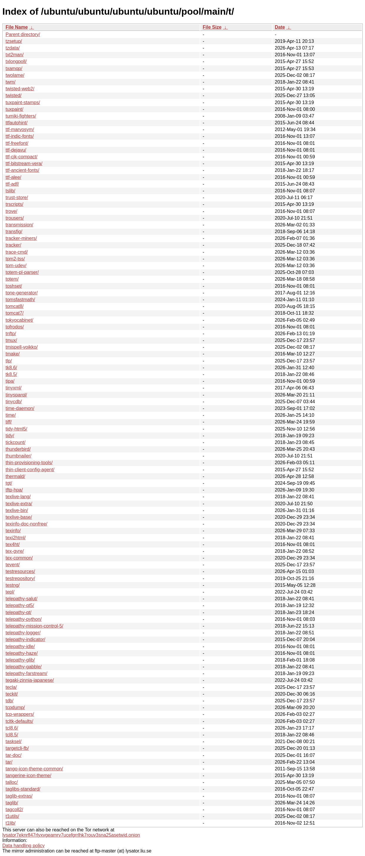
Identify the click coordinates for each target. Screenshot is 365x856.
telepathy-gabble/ (24, 666)
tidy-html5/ (16, 428)
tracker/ (13, 245)
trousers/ (15, 218)
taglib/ (12, 802)
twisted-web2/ (20, 88)
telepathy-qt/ (18, 612)
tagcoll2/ (14, 809)
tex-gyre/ (15, 551)
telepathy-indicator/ (25, 639)
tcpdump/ (15, 707)
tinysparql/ (16, 394)
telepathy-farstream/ (26, 673)
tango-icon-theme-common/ (34, 768)
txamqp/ (14, 68)
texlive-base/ (19, 517)
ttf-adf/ (12, 184)
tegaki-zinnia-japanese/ (30, 680)
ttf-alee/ (13, 177)
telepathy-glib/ (20, 659)
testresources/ (20, 571)
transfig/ (14, 231)
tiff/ (9, 421)
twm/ (11, 81)
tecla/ (11, 687)
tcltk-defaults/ (19, 721)
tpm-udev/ (16, 265)
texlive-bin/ (17, 510)
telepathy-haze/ (22, 653)
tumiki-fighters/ (21, 115)
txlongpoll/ (16, 61)
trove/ (11, 211)
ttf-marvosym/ (20, 129)
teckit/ (12, 693)
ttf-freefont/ (17, 143)
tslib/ (10, 190)
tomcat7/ (14, 313)
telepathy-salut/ (22, 598)
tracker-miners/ (21, 238)
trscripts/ (14, 204)
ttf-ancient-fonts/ (22, 170)
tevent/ (13, 564)
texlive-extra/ (19, 503)
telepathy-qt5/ (20, 605)
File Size (212, 27)
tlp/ (9, 360)
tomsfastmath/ (20, 299)
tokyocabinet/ (19, 320)
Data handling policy (23, 845)
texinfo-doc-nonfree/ (26, 523)
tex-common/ (19, 557)
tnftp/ (11, 333)
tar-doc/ (13, 755)
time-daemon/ (20, 408)
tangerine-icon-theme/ (28, 775)
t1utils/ (12, 816)
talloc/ (12, 782)
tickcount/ (16, 442)
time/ (11, 415)
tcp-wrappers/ (20, 714)
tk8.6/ (11, 367)
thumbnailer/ (18, 455)
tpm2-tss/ (15, 258)
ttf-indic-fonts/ (20, 136)
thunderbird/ (18, 449)
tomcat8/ (14, 306)
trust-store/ (17, 197)
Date (280, 27)
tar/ (9, 762)
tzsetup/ (14, 41)
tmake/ (13, 353)
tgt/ (9, 483)
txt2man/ (14, 54)
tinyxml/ (13, 387)
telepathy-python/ (24, 619)
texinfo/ (13, 530)
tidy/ (10, 435)
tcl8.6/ (12, 728)
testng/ (13, 585)
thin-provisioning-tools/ (29, 462)
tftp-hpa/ (14, 489)
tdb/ (10, 700)
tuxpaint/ (14, 109)
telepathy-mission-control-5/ (34, 625)
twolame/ (15, 75)
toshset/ (14, 286)
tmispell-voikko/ (22, 347)
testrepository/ (20, 578)
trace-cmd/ (17, 252)
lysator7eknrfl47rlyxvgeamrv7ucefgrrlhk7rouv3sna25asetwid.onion (71, 835)
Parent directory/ (23, 34)
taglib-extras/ (19, 796)
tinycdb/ (14, 401)
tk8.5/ (11, 374)
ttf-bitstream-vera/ (24, 163)
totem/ (12, 279)
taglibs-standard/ (23, 788)
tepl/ (10, 591)
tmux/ (11, 340)
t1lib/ (11, 823)
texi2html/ (16, 537)
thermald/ (15, 476)
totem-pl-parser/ (22, 272)
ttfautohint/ (17, 122)
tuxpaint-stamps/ (23, 102)
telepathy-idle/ (20, 646)
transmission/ (19, 224)
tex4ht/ (13, 544)
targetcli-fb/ (17, 748)
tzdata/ (13, 47)
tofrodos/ (15, 326)
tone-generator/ (22, 292)
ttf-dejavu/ (16, 150)
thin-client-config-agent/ (30, 469)
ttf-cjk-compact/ (21, 156)
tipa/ (10, 381)
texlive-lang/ (18, 496)
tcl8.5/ (12, 734)
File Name (17, 27)
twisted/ (13, 95)
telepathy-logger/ (23, 632)
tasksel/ (13, 741)
